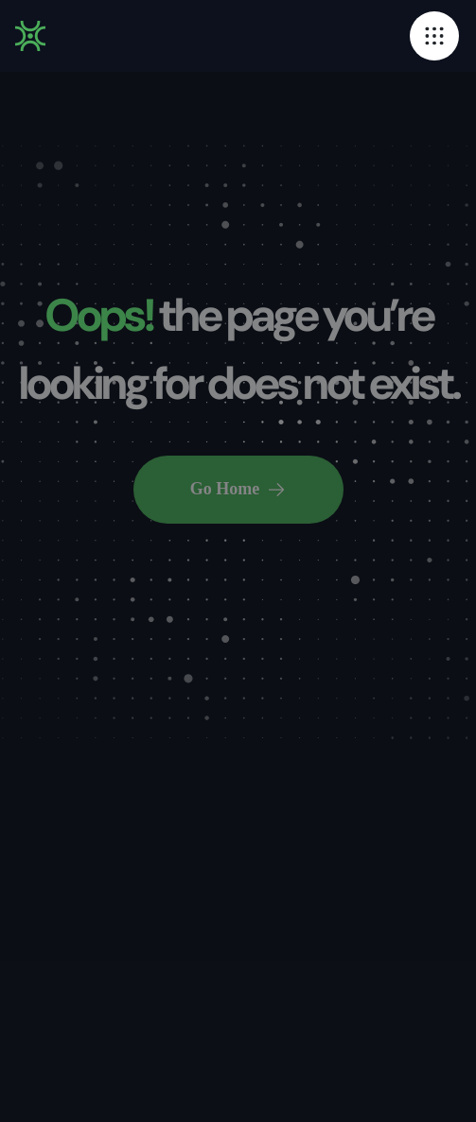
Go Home (238, 489)
